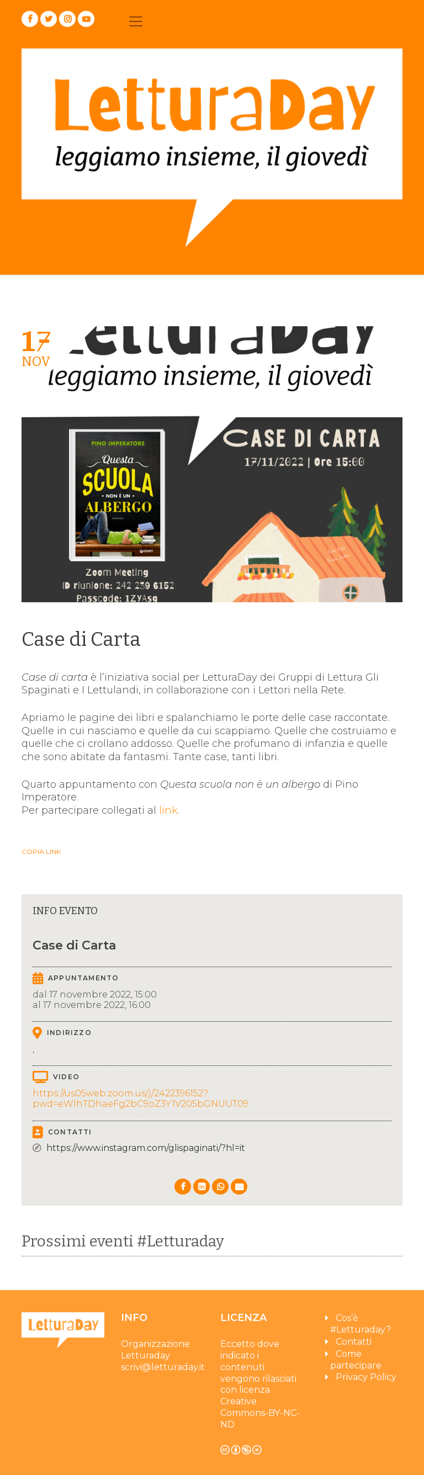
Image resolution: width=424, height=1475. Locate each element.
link (168, 810)
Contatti (354, 1345)
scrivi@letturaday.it (163, 1370)
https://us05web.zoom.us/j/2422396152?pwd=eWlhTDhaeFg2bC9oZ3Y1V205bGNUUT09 (140, 1099)
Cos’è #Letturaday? (360, 1327)
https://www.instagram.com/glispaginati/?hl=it (145, 1148)
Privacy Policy (366, 1380)
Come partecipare (355, 1363)
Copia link (41, 852)
